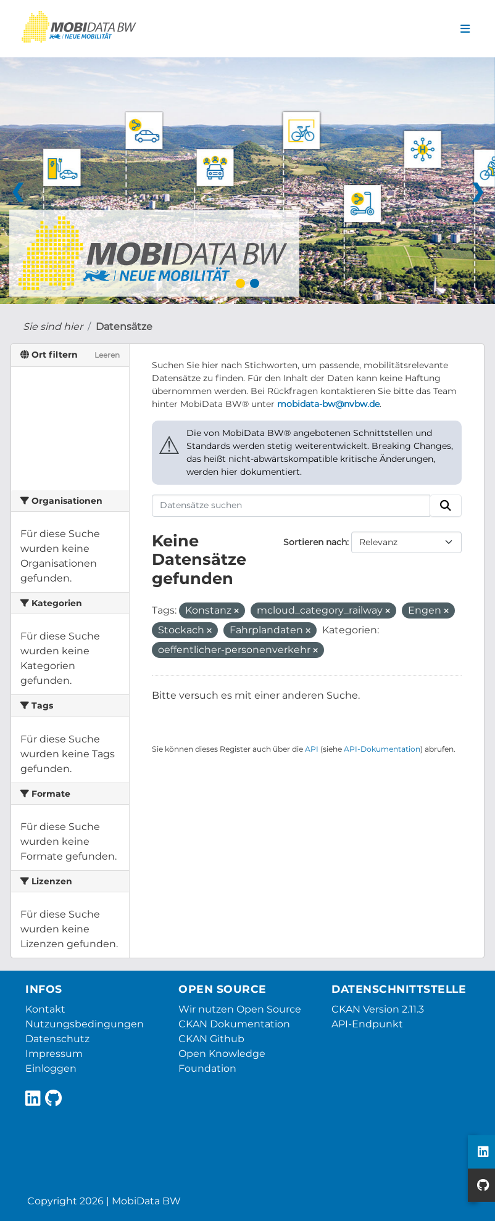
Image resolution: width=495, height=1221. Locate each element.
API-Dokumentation (382, 749)
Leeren (107, 355)
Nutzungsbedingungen (84, 1024)
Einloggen (51, 1068)
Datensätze (124, 326)
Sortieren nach (315, 542)
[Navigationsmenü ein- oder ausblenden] (465, 29)
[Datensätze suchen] (291, 506)
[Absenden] (446, 506)
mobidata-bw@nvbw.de (328, 403)
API (311, 749)
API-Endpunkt (367, 1024)
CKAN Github (211, 1039)
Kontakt (45, 1009)
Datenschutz (57, 1039)
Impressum (54, 1053)
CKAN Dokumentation (234, 1024)
